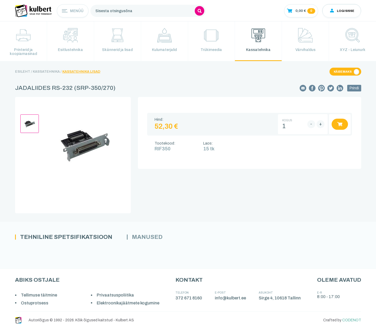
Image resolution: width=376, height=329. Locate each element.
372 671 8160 (188, 298)
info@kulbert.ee (230, 298)
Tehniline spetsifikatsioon (66, 237)
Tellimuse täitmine (39, 295)
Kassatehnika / (47, 71)
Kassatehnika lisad (81, 71)
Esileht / (23, 71)
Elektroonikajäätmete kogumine (128, 303)
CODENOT (351, 320)
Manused (147, 237)
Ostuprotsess (34, 303)
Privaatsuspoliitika (115, 295)
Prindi (354, 88)
